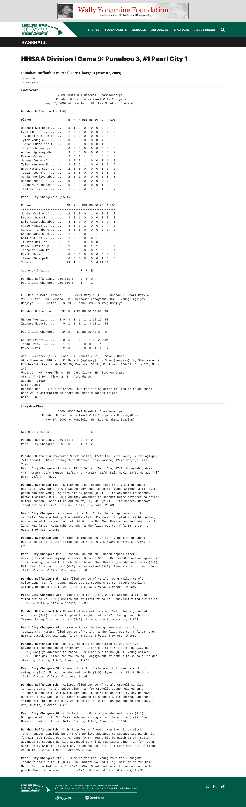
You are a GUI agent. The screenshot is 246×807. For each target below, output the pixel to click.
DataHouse (131, 788)
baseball (34, 42)
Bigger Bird (105, 788)
